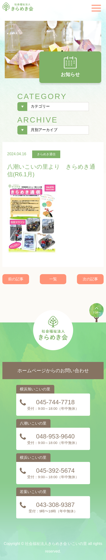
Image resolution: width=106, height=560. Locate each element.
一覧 (53, 279)
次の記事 (90, 279)
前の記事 (15, 279)
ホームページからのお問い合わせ (53, 370)
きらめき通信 (46, 154)
